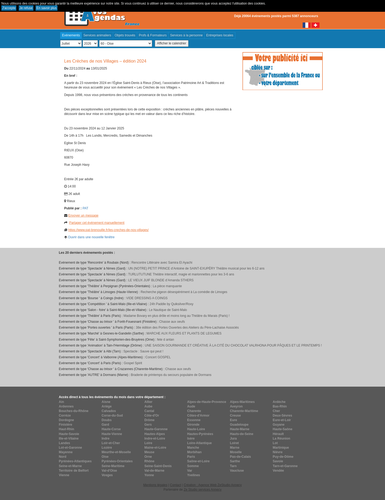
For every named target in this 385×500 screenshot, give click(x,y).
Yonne (149, 475)
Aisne (106, 402)
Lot (275, 443)
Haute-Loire (196, 429)
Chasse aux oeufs (172, 322)
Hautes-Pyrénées (200, 434)
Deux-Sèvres (282, 415)
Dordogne (66, 420)
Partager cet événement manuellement (97, 223)
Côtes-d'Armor (198, 415)
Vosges (107, 475)
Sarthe (235, 461)
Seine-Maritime (113, 466)
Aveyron (236, 406)
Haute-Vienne (112, 434)
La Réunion (281, 438)
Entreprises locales (219, 35)
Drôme (149, 420)
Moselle (236, 452)
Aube (148, 406)
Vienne (64, 475)
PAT (85, 208)
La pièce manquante (167, 286)
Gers (148, 424)
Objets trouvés (125, 35)
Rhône (149, 461)
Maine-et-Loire (155, 447)
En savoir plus (46, 8)
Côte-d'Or (151, 415)
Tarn (233, 466)
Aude (191, 406)
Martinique (281, 447)
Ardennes (66, 406)
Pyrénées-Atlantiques (75, 461)
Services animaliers (97, 35)
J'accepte (9, 8)
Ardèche (279, 402)
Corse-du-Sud (112, 415)
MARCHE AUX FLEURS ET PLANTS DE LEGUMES (184, 333)
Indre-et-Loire (154, 438)
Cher (276, 411)
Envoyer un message (83, 215)
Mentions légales (155, 485)
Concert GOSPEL (158, 357)
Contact (175, 485)
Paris (191, 457)
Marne (234, 447)
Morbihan (194, 452)
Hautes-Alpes (154, 434)
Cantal (149, 411)
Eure (233, 420)
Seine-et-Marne (70, 466)
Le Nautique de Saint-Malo (168, 310)
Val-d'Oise (109, 470)
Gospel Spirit (133, 363)
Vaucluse (237, 470)
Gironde (193, 424)
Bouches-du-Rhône (73, 411)
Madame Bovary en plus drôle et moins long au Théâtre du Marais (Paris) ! (177, 316)
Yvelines (193, 475)
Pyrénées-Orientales (117, 461)
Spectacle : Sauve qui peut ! (143, 351)
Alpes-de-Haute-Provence (206, 402)
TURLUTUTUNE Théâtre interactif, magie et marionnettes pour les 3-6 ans (181, 274)
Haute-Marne (239, 429)
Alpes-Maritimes (242, 402)
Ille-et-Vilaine (69, 438)
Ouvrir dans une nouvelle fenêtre (91, 237)
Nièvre (278, 452)
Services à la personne (186, 35)
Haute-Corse (111, 429)
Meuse (149, 452)
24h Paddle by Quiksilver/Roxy (171, 304)
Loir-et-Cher (111, 443)
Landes (64, 443)
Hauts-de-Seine (241, 434)
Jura (233, 438)
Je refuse (26, 8)
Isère (191, 438)
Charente (194, 411)
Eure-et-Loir (282, 420)
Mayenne (65, 452)
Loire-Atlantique (199, 443)
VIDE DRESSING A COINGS (147, 298)
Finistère (65, 424)
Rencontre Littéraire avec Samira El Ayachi (161, 262)
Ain (61, 402)
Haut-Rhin (66, 429)
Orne (148, 457)
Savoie (278, 461)
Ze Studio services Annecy (202, 489)
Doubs (106, 420)
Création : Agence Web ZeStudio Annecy (213, 485)
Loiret (234, 443)
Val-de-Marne (154, 470)
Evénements (71, 35)
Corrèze (65, 415)
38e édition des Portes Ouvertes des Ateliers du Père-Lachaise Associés (187, 327)
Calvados (109, 411)
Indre (105, 438)
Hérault (278, 434)
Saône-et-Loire (198, 461)
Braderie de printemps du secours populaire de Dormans (171, 375)
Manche (193, 447)
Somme (193, 466)
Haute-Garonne (156, 429)
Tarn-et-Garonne (285, 466)
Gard (105, 424)
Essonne (194, 420)
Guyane (278, 424)
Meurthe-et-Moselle (116, 452)
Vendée (278, 470)
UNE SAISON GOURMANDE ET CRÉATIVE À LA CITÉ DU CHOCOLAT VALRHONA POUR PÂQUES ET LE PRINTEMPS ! (233, 345)
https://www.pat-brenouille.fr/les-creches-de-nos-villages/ (108, 230)
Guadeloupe (239, 424)
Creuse (235, 415)
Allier (148, 402)
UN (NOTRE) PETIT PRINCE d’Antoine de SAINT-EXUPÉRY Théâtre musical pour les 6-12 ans (196, 268)
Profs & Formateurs (153, 35)
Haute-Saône (282, 429)
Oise (105, 457)
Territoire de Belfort (73, 470)
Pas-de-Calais (240, 457)
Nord (62, 457)
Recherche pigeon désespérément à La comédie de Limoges (184, 292)
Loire (148, 443)
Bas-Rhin (280, 406)
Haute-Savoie (69, 434)
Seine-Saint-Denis (158, 466)
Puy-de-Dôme (283, 457)
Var (189, 470)
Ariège (106, 406)
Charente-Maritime (244, 411)
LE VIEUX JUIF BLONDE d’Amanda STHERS (161, 280)
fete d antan (165, 339)
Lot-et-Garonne (70, 447)
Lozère (107, 447)
